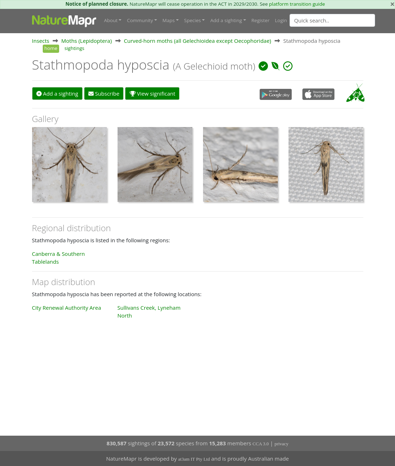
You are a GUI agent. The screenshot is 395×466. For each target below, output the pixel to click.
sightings (74, 48)
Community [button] (140, 20)
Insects (41, 40)
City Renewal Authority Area (66, 307)
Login (281, 20)
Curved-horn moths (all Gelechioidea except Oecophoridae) (197, 40)
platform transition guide (297, 4)
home (51, 48)
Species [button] (192, 20)
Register (260, 20)
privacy (282, 443)
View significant (153, 93)
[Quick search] (332, 20)
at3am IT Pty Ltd (194, 459)
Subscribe (103, 93)
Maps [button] (168, 20)
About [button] (111, 20)
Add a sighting (57, 93)
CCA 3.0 (261, 443)
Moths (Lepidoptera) (86, 40)
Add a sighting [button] (226, 20)
